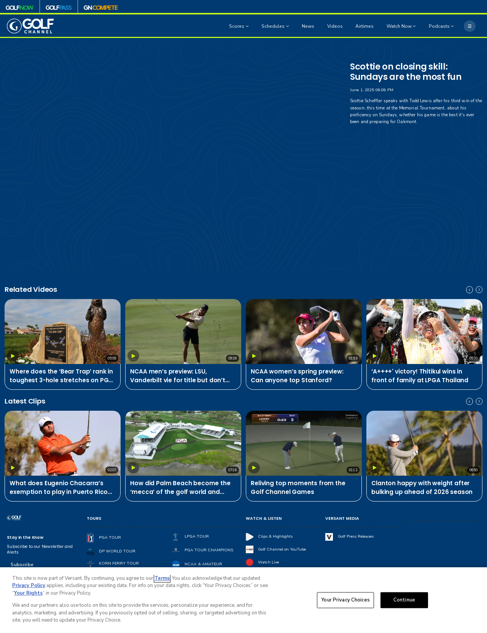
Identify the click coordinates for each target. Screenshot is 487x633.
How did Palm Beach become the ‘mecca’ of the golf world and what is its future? (180, 488)
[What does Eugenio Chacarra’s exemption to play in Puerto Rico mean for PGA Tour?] (63, 443)
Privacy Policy (28, 585)
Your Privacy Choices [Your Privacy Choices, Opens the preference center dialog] (345, 600)
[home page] (30, 26)
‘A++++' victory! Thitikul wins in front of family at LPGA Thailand (419, 375)
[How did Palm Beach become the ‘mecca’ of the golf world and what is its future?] (183, 443)
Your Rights (28, 593)
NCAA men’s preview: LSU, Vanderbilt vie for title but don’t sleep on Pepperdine (177, 376)
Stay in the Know (25, 537)
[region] (243, 600)
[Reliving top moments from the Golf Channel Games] (304, 443)
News (308, 26)
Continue (404, 600)
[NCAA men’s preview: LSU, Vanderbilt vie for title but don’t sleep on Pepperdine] (183, 331)
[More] (469, 26)
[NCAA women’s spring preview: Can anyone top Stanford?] (304, 331)
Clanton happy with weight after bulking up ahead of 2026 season (422, 487)
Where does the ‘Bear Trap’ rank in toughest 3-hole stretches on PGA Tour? (61, 376)
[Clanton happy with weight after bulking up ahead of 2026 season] (424, 443)
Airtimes (364, 26)
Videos (335, 26)
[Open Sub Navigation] (248, 26)
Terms (162, 578)
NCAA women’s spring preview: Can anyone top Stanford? (297, 375)
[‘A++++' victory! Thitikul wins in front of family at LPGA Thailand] (424, 331)
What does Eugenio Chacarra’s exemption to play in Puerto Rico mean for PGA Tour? (59, 488)
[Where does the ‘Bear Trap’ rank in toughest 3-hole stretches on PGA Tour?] (63, 331)
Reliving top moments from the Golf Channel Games (298, 487)
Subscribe (22, 565)
